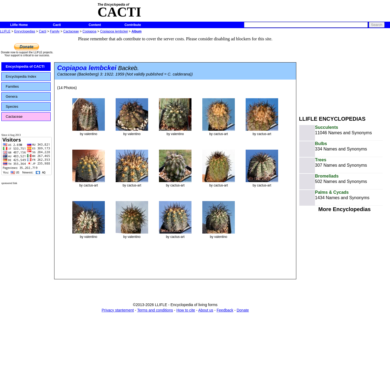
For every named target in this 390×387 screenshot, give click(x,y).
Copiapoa (89, 31)
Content (95, 25)
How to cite (185, 310)
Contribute (133, 25)
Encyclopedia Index (21, 76)
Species (12, 106)
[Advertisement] (344, 72)
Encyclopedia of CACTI (25, 66)
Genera (11, 96)
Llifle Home (19, 25)
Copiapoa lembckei (114, 31)
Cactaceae (71, 31)
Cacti (57, 25)
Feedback (225, 310)
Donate (243, 310)
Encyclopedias (24, 31)
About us (205, 310)
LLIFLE (5, 31)
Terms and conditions (155, 310)
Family (55, 31)
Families (12, 86)
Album (136, 31)
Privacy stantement (118, 310)
